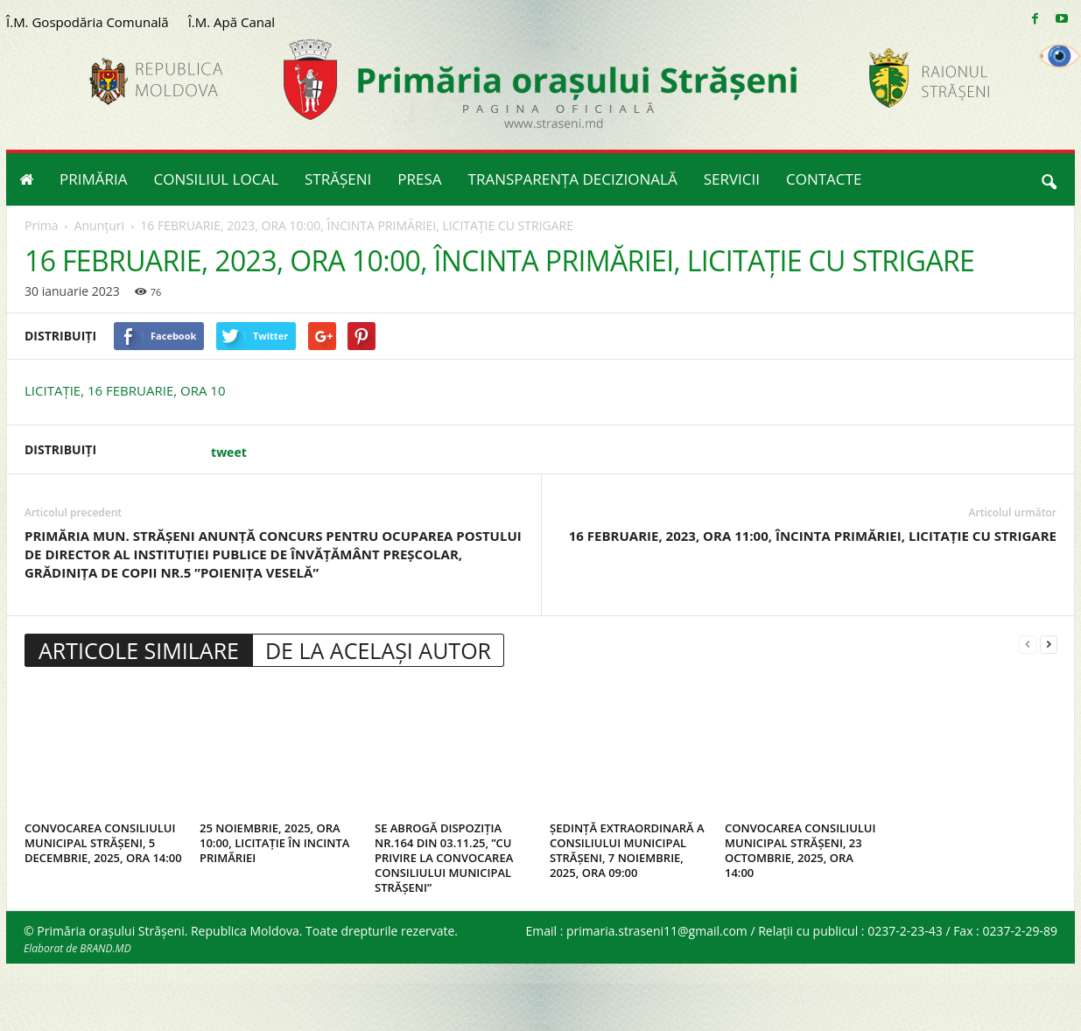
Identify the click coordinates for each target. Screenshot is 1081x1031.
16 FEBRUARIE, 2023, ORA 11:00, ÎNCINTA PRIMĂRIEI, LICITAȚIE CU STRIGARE (812, 535)
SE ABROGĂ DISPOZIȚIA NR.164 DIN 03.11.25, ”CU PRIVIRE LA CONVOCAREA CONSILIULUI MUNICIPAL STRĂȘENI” (444, 857)
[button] (1048, 179)
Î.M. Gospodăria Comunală (87, 22)
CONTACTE (823, 179)
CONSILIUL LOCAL (216, 179)
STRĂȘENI (338, 179)
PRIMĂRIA (94, 179)
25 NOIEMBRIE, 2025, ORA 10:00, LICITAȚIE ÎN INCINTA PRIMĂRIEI (274, 843)
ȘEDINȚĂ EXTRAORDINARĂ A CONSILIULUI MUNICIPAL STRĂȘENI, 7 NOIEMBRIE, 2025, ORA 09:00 (627, 850)
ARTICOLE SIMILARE (139, 650)
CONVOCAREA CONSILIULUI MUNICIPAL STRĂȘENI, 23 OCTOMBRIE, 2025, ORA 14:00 (800, 850)
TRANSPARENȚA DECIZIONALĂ (572, 179)
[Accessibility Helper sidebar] (1060, 56)
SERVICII (732, 179)
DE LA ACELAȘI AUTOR (378, 650)
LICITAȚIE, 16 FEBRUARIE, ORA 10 (125, 390)
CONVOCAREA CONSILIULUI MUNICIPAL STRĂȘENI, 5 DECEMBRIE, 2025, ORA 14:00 (103, 843)
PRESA (419, 179)
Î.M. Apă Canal (231, 22)
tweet (229, 452)
